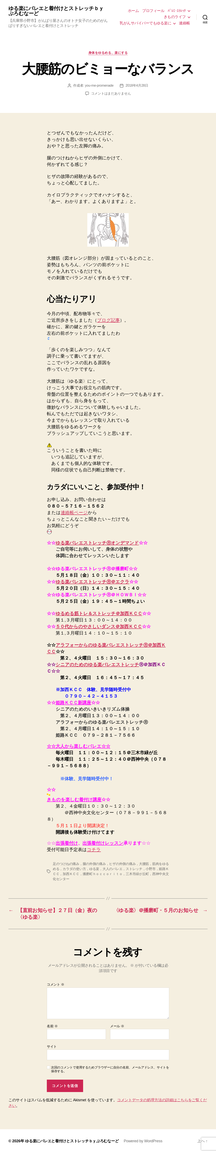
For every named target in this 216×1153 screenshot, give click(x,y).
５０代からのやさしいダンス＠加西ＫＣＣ (99, 626)
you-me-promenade (99, 85)
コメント (55, 984)
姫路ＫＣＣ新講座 (73, 702)
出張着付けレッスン (102, 843)
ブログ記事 (108, 320)
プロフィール (153, 11)
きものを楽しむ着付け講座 (74, 799)
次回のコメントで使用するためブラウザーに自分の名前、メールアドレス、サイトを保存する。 (110, 1069)
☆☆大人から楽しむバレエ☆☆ (78, 746)
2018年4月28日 (137, 85)
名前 (52, 1026)
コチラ (94, 849)
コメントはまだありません (111, 93)
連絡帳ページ (74, 512)
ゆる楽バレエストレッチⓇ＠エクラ (92, 581)
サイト (52, 1046)
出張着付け (67, 843)
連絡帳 (184, 23)
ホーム (133, 11)
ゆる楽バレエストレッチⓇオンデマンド (97, 542)
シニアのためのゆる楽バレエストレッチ (97, 664)
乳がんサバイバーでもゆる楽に (145, 23)
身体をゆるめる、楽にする (108, 52)
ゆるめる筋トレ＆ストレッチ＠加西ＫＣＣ (99, 613)
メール (117, 1026)
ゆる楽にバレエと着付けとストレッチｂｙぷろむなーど (56, 11)
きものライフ (175, 17)
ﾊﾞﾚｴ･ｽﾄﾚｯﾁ (177, 11)
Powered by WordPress (143, 1141)
